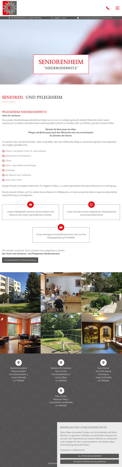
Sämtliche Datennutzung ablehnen (89, 461)
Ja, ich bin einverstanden (89, 456)
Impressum (65, 450)
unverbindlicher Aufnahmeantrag (20, 260)
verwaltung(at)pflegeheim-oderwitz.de (96, 18)
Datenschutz (79, 450)
